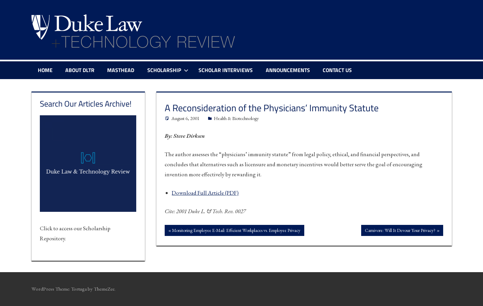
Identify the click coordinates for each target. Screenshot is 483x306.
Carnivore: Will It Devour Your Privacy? (400, 231)
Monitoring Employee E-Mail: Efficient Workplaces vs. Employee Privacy (236, 231)
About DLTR (79, 70)
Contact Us (337, 70)
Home (45, 70)
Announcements (288, 70)
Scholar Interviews (225, 70)
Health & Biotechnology (236, 118)
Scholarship (167, 70)
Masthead (120, 70)
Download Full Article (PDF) (205, 192)
